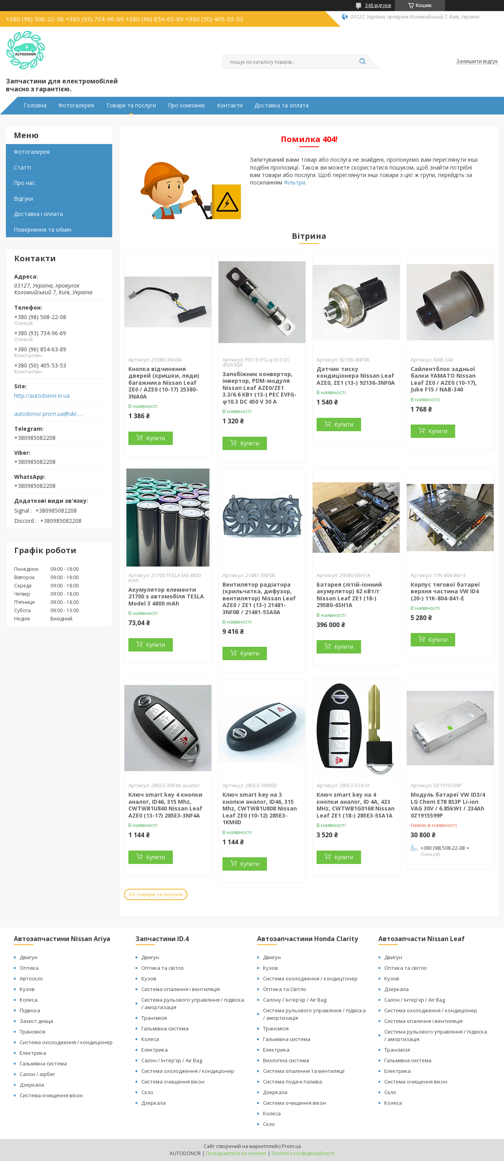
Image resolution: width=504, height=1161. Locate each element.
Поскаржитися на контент (236, 1153)
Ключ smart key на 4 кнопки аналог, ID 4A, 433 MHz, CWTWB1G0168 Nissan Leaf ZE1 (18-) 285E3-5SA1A (356, 805)
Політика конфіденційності (303, 1153)
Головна (35, 105)
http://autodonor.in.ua (42, 395)
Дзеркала (32, 1084)
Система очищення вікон (51, 1095)
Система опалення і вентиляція (180, 989)
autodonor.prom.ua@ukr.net (48, 413)
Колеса (28, 999)
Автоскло (31, 978)
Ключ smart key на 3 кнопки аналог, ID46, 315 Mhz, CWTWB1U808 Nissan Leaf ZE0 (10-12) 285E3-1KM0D (259, 808)
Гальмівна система (43, 1063)
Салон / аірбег (37, 1074)
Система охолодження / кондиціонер (66, 1042)
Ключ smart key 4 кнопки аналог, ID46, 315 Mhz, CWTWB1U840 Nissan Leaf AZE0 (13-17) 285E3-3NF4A (165, 805)
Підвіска (30, 1010)
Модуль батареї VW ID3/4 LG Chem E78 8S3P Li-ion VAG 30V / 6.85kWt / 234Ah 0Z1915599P (448, 805)
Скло (147, 1092)
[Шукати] (362, 62)
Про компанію (186, 105)
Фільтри (294, 182)
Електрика (33, 1052)
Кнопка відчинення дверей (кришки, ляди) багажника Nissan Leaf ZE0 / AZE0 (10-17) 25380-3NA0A (163, 382)
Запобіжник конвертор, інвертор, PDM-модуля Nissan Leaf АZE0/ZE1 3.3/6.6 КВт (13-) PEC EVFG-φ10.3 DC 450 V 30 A (259, 387)
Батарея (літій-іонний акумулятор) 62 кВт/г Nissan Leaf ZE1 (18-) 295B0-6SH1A (349, 595)
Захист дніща (36, 1020)
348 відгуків (378, 5)
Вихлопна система (286, 1060)
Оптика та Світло (284, 989)
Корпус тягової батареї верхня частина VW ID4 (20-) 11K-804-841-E (445, 591)
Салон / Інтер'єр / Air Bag (171, 1060)
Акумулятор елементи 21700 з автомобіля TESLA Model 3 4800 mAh (166, 596)
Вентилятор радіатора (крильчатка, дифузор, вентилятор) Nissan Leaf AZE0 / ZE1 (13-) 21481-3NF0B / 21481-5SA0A (259, 598)
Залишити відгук (477, 61)
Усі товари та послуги (156, 894)
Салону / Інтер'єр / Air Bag (294, 999)
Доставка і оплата (38, 214)
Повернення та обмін (42, 229)
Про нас (24, 182)
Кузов (27, 989)
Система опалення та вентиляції (304, 1070)
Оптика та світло (162, 967)
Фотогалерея (76, 105)
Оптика (29, 967)
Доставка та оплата (281, 105)
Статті (22, 167)
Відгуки (23, 198)
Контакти (230, 105)
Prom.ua (291, 1146)
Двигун (28, 957)
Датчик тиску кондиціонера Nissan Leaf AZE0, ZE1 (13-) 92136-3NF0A (356, 375)
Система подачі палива (292, 1081)
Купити (155, 438)
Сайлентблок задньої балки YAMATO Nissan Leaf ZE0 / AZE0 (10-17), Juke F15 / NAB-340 (444, 379)
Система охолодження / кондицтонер (310, 978)
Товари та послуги (131, 105)
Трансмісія (32, 1031)
